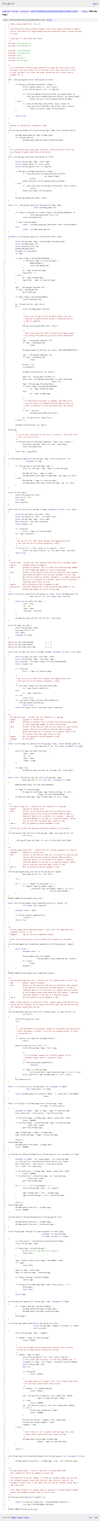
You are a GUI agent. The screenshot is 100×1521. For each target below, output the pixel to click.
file (49, 20)
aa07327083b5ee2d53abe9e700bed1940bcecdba (54, 11)
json (96, 1517)
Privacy (20, 1517)
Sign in (95, 4)
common (24, 11)
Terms (26, 1517)
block (85, 11)
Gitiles (14, 1517)
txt (90, 1517)
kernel (15, 11)
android (6, 11)
